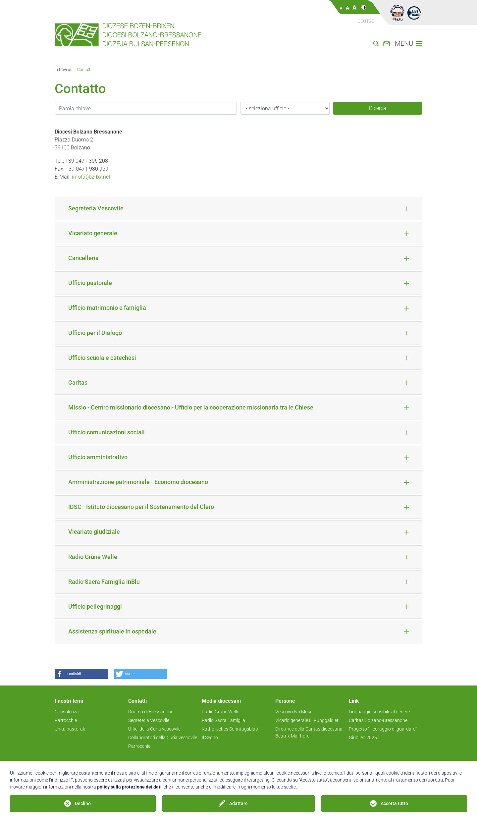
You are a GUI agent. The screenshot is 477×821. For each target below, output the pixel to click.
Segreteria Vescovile (148, 720)
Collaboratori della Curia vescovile (162, 737)
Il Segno (210, 737)
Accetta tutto (394, 803)
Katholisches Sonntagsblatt (230, 729)
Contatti (84, 69)
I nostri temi (69, 701)
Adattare (238, 803)
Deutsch (367, 21)
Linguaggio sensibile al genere (379, 711)
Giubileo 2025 (363, 737)
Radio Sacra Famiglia (223, 720)
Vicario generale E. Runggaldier (307, 720)
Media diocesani (221, 701)
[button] (81, 674)
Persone (285, 701)
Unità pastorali (70, 729)
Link (354, 701)
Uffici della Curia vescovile (154, 729)
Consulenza (67, 711)
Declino (83, 803)
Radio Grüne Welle (220, 711)
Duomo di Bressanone (150, 711)
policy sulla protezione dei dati (129, 787)
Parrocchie (66, 720)
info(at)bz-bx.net (91, 177)
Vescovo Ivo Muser (294, 711)
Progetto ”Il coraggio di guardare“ (383, 729)
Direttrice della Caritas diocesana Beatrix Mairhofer (309, 732)
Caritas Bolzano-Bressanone (378, 720)
